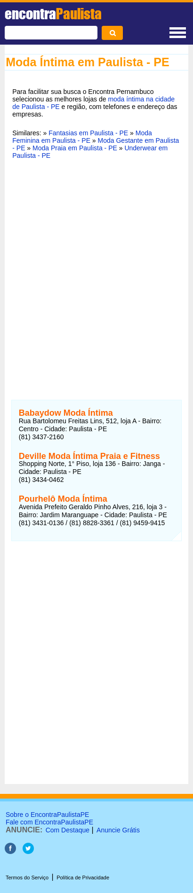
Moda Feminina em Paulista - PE (82, 136)
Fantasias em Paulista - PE (88, 133)
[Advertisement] (96, 269)
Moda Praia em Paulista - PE (74, 148)
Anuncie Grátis (118, 830)
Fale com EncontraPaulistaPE (49, 822)
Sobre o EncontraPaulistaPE (47, 814)
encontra (53, 14)
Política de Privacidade (82, 877)
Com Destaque (67, 830)
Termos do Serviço (27, 877)
